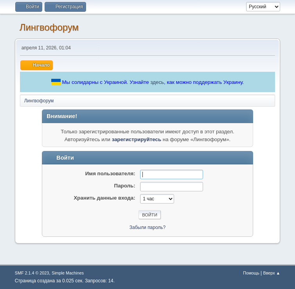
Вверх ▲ (272, 273)
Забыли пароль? (148, 227)
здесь (157, 82)
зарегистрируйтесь (136, 139)
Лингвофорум (49, 27)
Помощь (251, 273)
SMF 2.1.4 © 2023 (32, 273)
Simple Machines (68, 273)
